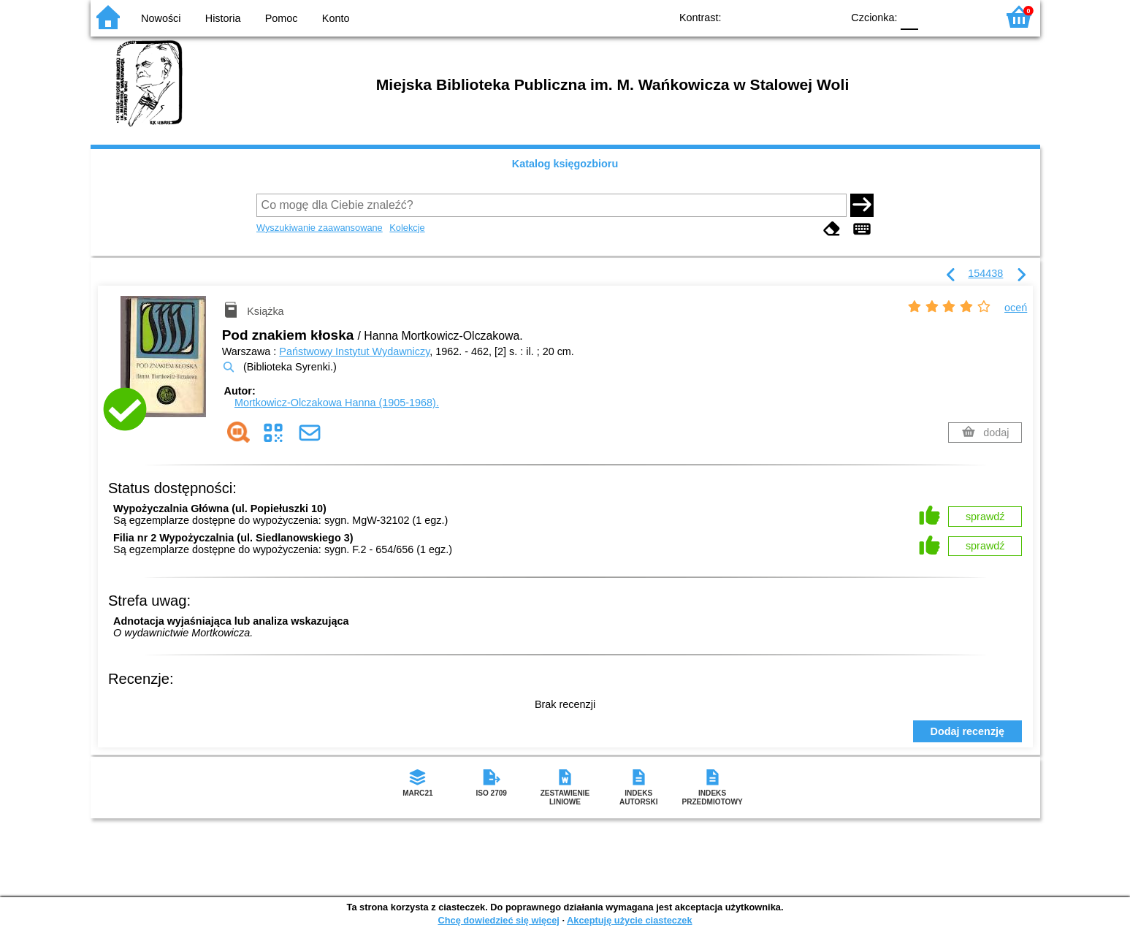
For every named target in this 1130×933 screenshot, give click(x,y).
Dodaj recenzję (968, 731)
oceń (1015, 307)
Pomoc (281, 18)
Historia (223, 18)
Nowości (160, 18)
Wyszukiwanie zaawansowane (319, 227)
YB (796, 16)
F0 (910, 16)
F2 (969, 16)
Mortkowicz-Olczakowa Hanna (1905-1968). (336, 402)
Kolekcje (406, 227)
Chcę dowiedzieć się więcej (498, 920)
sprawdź (985, 516)
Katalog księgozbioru (565, 164)
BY (826, 16)
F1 (935, 16)
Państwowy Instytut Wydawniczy (354, 351)
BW (767, 16)
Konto (336, 18)
